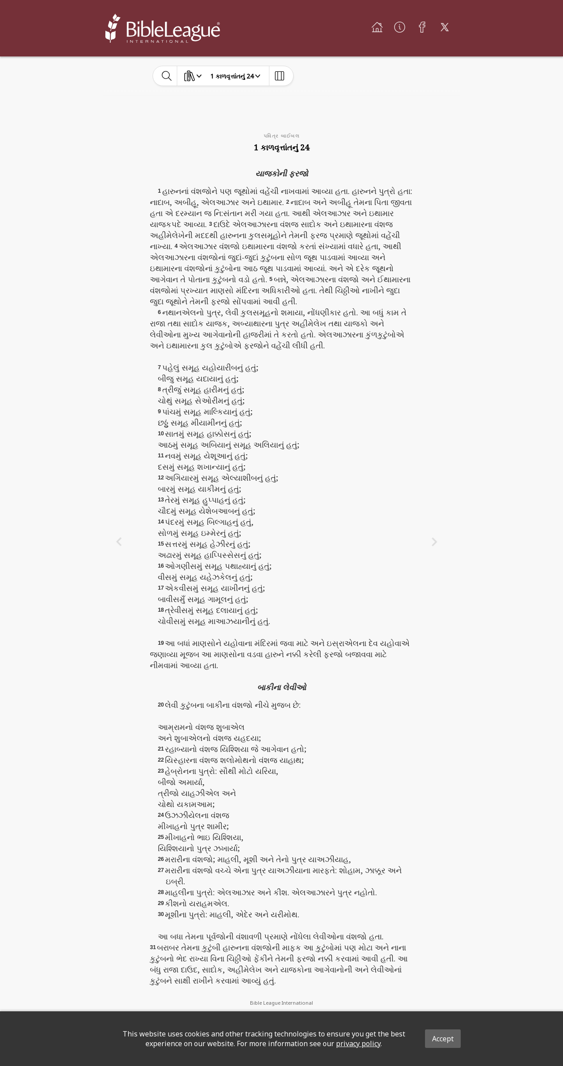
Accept (443, 1039)
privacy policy (358, 1043)
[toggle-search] (167, 76)
